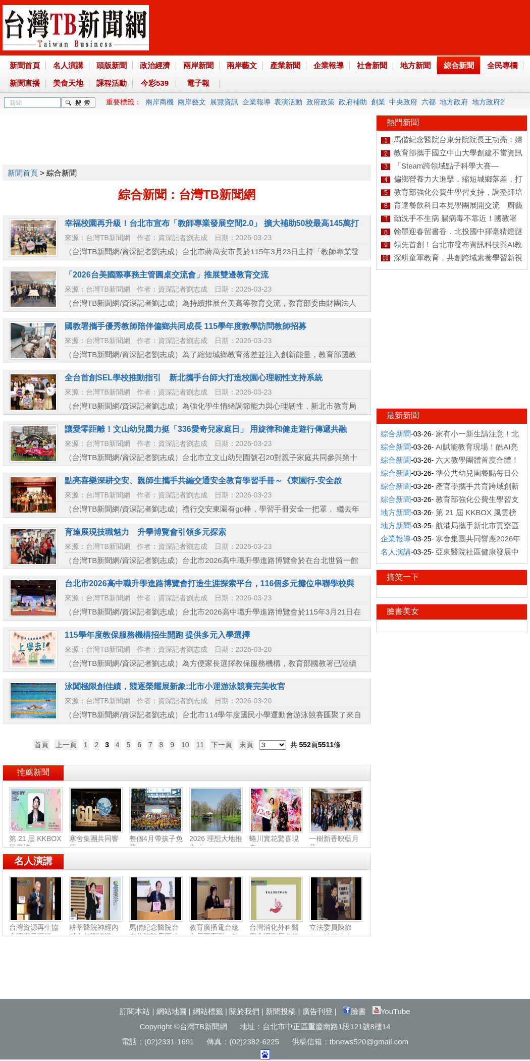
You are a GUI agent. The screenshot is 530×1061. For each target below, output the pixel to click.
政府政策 (320, 102)
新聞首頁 (25, 65)
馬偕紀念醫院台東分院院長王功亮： (156, 932)
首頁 (41, 745)
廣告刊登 (317, 1011)
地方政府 (454, 102)
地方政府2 (488, 102)
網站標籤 (208, 1011)
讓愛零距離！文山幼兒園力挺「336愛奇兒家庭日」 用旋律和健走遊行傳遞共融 (206, 429)
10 (185, 745)
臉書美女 (403, 611)
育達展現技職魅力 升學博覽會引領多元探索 (145, 532)
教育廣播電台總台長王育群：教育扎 (216, 932)
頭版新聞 (111, 65)
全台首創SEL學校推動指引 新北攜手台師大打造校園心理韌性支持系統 (194, 377)
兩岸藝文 (242, 65)
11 (200, 745)
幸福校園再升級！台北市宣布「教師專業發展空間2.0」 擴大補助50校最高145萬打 (212, 223)
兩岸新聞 (198, 65)
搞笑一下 (403, 577)
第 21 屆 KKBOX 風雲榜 (36, 839)
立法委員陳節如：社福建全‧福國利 (336, 932)
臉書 (354, 1011)
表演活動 (288, 102)
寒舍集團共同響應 (96, 839)
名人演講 (68, 65)
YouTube (391, 1011)
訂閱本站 (135, 1011)
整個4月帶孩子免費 (156, 839)
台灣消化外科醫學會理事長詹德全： (276, 932)
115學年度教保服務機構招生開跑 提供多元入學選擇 (157, 635)
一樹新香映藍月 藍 (336, 839)
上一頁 (66, 745)
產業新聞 (285, 65)
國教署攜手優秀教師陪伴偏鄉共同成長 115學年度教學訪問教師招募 (185, 326)
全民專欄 (502, 65)
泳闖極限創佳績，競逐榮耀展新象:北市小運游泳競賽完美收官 (175, 686)
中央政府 (403, 102)
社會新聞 (372, 65)
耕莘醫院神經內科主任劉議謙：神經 (96, 932)
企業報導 (328, 65)
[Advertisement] (186, 137)
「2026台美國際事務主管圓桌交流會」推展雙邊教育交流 (167, 274)
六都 (428, 102)
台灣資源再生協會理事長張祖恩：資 (36, 932)
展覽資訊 (224, 102)
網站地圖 (171, 1011)
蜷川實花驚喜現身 (276, 839)
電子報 (198, 83)
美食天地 (68, 83)
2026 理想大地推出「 (216, 839)
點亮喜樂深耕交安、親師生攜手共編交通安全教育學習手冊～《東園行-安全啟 (203, 480)
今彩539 (155, 83)
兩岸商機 (159, 102)
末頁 (246, 745)
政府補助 (353, 102)
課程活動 (111, 83)
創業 (378, 102)
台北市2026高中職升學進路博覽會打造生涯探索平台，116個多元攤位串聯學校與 (209, 583)
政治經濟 (155, 65)
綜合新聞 (459, 65)
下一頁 (221, 745)
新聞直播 (25, 83)
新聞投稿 (281, 1011)
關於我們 (244, 1011)
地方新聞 (415, 65)
